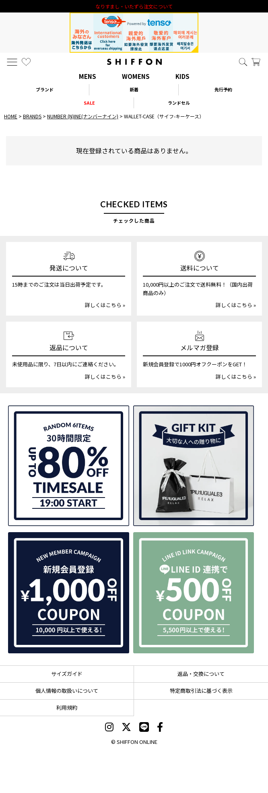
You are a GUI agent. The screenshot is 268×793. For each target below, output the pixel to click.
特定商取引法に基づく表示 (201, 690)
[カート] (256, 62)
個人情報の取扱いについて (66, 690)
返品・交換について (201, 673)
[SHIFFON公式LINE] (144, 728)
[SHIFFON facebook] (160, 728)
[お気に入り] (26, 62)
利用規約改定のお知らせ (134, 6)
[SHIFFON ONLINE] (134, 62)
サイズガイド (66, 673)
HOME (10, 116)
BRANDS (32, 116)
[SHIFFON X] (126, 728)
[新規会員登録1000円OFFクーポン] (68, 592)
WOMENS (136, 76)
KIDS (182, 76)
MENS (87, 76)
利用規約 (66, 707)
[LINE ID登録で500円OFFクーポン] (193, 592)
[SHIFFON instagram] (109, 728)
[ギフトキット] (193, 466)
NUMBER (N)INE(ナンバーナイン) (82, 116)
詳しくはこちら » (105, 305)
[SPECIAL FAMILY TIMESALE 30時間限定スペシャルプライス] (68, 466)
